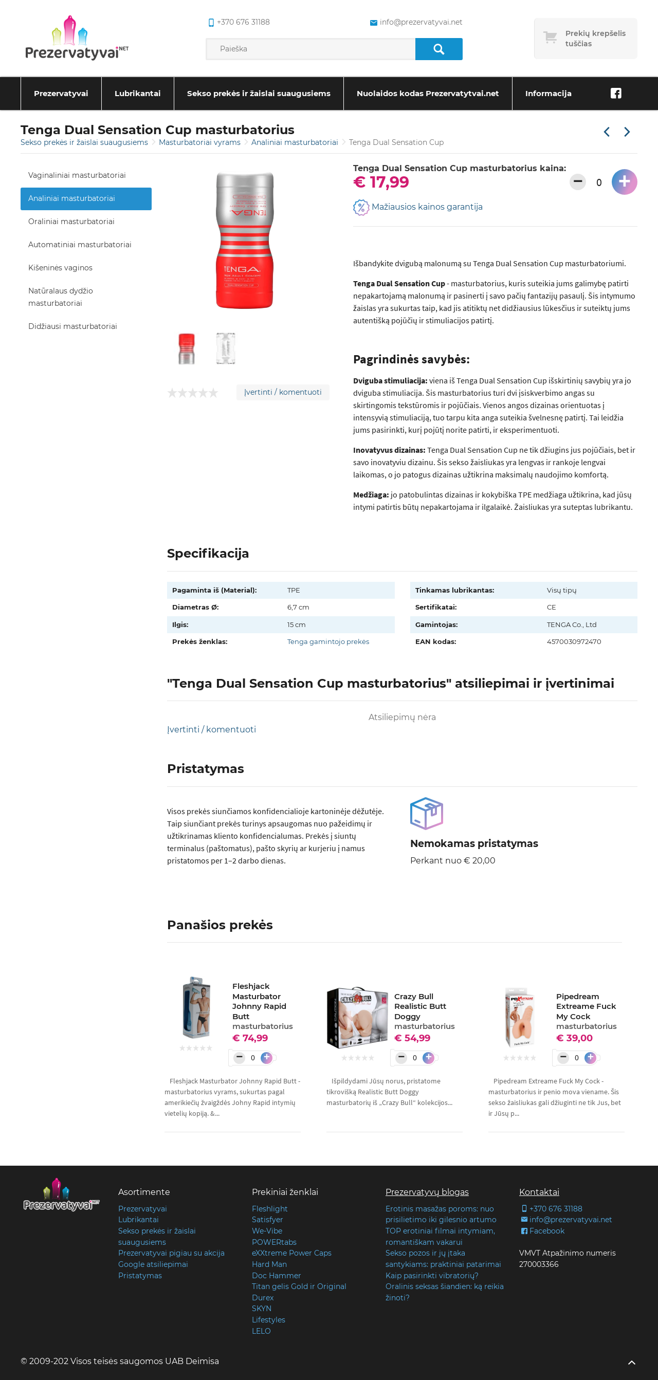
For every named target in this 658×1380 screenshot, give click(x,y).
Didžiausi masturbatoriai (72, 326)
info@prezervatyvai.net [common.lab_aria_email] (415, 22)
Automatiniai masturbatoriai (80, 244)
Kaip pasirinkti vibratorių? (432, 1275)
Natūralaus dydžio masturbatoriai (60, 297)
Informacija (548, 93)
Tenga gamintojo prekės (328, 641)
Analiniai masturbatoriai (295, 142)
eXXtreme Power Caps (292, 1253)
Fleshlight (270, 1208)
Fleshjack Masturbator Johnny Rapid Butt (262, 1006)
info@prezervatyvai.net (565, 1219)
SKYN (261, 1308)
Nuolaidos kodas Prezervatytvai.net (428, 93)
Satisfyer (267, 1219)
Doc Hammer (276, 1275)
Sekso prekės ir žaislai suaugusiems (259, 93)
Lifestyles (268, 1319)
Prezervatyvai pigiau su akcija (171, 1253)
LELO (261, 1331)
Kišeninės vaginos (60, 267)
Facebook (541, 1231)
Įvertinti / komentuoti (283, 392)
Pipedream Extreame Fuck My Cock (586, 1011)
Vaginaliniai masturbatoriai (77, 175)
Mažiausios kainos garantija (418, 207)
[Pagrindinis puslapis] (77, 38)
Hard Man (269, 1264)
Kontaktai (539, 1192)
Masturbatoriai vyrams (201, 142)
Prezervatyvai (61, 93)
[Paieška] (438, 49)
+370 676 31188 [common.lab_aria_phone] (238, 22)
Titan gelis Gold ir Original (299, 1286)
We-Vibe (267, 1231)
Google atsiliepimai (153, 1264)
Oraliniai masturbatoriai (71, 221)
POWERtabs (274, 1242)
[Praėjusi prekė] (606, 132)
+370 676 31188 (550, 1208)
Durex (262, 1297)
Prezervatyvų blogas (427, 1192)
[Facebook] (615, 93)
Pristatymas (140, 1275)
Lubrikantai (138, 93)
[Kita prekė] (627, 132)
